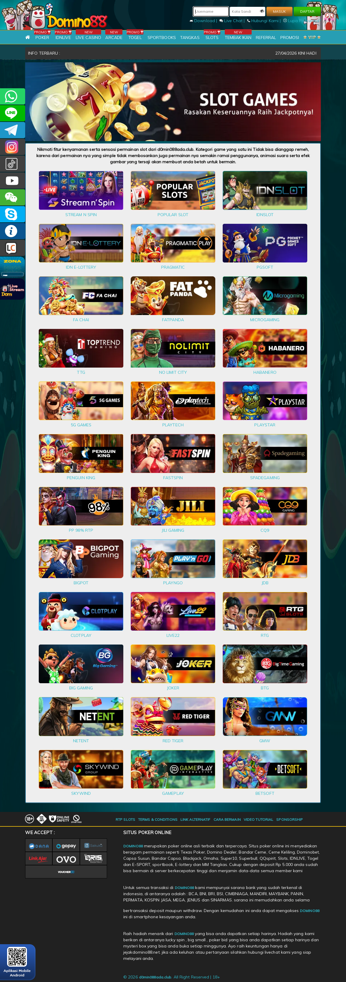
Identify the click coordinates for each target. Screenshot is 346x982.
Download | (204, 20)
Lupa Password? (302, 20)
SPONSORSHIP (289, 819)
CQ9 (265, 530)
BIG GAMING (81, 688)
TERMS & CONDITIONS (157, 819)
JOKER (173, 688)
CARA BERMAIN (227, 819)
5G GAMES (81, 425)
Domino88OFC (12, 130)
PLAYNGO (173, 582)
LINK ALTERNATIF (195, 819)
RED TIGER (173, 740)
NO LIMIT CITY (173, 372)
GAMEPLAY (173, 793)
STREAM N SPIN (81, 214)
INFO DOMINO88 (12, 231)
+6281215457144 (12, 96)
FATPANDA (173, 319)
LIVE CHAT (12, 248)
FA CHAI (81, 319)
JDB (265, 582)
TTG (81, 372)
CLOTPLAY (81, 635)
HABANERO (265, 372)
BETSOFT (265, 793)
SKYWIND (81, 793)
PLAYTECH (173, 425)
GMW (264, 740)
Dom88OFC (12, 147)
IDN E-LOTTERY (81, 267)
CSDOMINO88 (12, 113)
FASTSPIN (173, 477)
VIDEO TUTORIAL (258, 819)
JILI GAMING (172, 530)
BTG (265, 688)
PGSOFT (265, 267)
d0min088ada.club (155, 977)
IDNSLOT (265, 214)
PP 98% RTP (81, 530)
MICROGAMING (264, 319)
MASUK (279, 11)
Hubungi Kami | (264, 20)
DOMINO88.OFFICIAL (12, 180)
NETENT (81, 740)
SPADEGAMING (265, 477)
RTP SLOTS (125, 819)
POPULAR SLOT (173, 214)
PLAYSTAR (264, 425)
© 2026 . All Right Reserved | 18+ (171, 977)
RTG (265, 635)
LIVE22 (173, 635)
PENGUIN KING (81, 477)
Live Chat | (232, 20)
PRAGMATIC (173, 267)
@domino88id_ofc (12, 164)
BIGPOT (81, 582)
